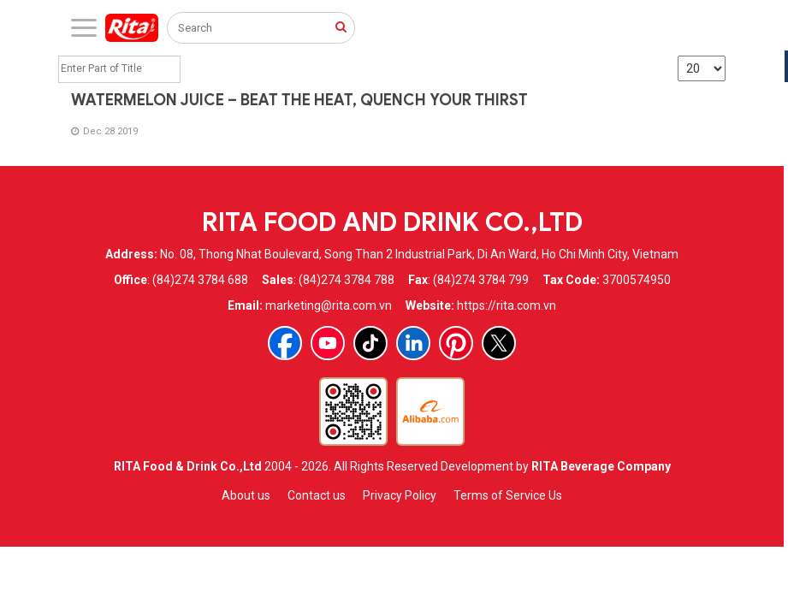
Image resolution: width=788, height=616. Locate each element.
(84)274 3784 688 (200, 280)
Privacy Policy (399, 495)
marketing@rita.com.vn (328, 305)
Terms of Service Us (507, 495)
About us (246, 495)
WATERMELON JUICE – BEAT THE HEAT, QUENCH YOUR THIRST (299, 100)
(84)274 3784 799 (481, 280)
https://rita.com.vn (506, 305)
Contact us (316, 495)
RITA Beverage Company (601, 466)
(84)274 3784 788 (346, 280)
